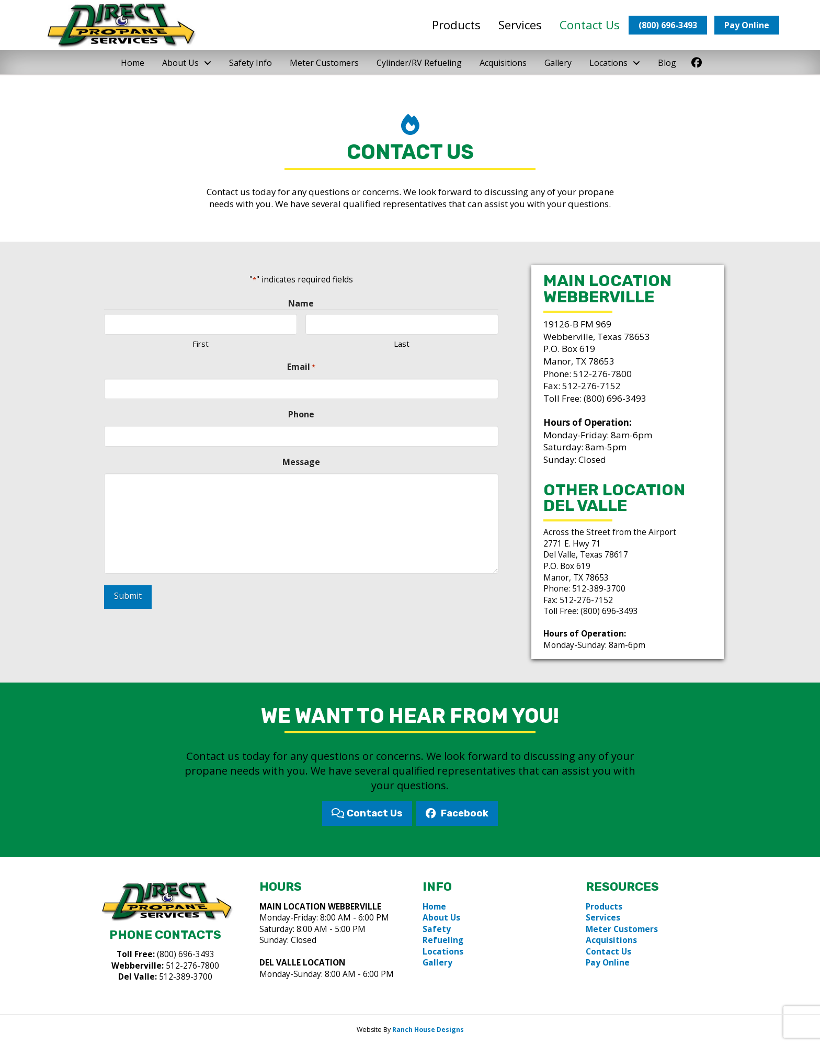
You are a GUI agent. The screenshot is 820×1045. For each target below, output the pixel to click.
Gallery (437, 962)
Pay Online (608, 962)
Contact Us (608, 951)
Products (604, 906)
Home (434, 906)
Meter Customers (622, 929)
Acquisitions (611, 940)
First (200, 343)
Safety (437, 929)
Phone (301, 414)
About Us (441, 917)
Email (301, 367)
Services (603, 917)
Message (301, 462)
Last (401, 343)
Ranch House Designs (428, 1029)
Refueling (443, 940)
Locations (443, 951)
